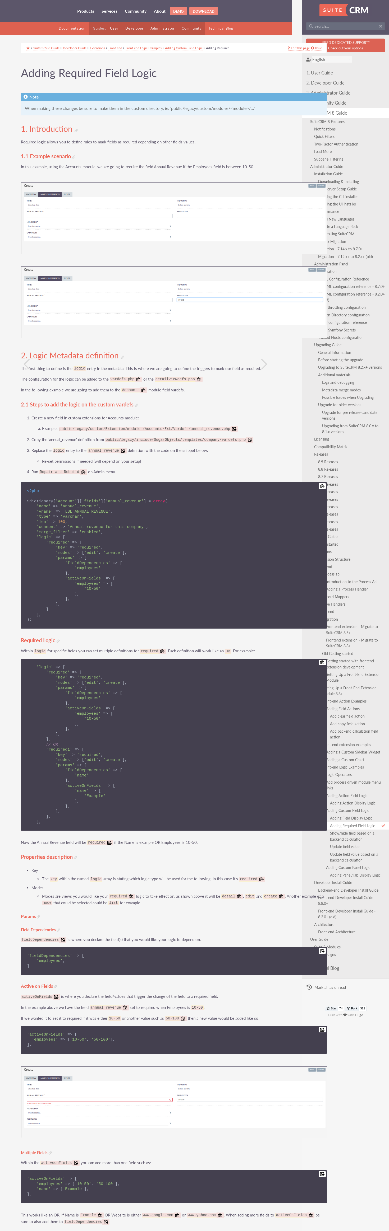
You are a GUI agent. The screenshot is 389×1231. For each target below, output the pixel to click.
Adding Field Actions (332, 691)
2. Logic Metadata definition (77, 329)
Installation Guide (318, 174)
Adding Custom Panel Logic (338, 838)
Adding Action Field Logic (336, 766)
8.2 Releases (318, 502)
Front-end (316, 600)
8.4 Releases (318, 487)
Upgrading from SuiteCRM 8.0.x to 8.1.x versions (344, 417)
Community (136, 10)
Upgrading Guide (317, 339)
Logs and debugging (328, 376)
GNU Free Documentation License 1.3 (141, 1228)
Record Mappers (325, 585)
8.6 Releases (318, 472)
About (160, 10)
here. (114, 1198)
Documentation (72, 28)
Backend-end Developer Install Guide (338, 860)
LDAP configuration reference (332, 316)
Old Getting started (327, 641)
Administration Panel (321, 264)
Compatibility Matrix (320, 435)
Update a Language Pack (328, 226)
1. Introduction (53, 133)
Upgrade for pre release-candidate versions (346, 406)
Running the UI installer (327, 204)
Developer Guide (315, 83)
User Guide (309, 73)
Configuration (315, 271)
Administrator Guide (318, 93)
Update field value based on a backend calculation (351, 827)
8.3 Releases (318, 495)
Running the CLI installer (327, 196)
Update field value (334, 817)
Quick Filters (314, 136)
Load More (312, 151)
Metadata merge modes (331, 384)
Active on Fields (43, 966)
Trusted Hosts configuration (330, 331)
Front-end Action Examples (334, 683)
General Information (324, 346)
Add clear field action (337, 698)
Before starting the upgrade (330, 354)
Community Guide (316, 103)
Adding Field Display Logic (341, 788)
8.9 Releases (318, 450)
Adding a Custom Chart (335, 736)
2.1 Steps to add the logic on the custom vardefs (84, 378)
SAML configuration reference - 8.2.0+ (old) (347, 294)
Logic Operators (328, 751)
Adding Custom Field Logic (337, 781)
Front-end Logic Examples (333, 743)
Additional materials (324, 369)
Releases (311, 442)
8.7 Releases (318, 465)
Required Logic (44, 614)
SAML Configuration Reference (333, 279)
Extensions (312, 539)
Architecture (314, 883)
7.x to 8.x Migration (320, 241)
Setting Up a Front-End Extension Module (350, 662)
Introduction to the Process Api (341, 570)
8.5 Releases (318, 480)
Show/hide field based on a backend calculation (349, 807)
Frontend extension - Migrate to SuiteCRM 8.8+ (342, 631)
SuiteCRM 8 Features (317, 121)
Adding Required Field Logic (352, 796)
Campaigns (317, 913)
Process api (321, 562)
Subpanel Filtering (318, 159)
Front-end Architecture (326, 890)
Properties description (53, 831)
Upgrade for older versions (329, 399)
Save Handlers (323, 592)
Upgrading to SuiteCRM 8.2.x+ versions (340, 361)
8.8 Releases (318, 457)
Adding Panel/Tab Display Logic (345, 845)
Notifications (314, 129)
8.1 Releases (318, 510)
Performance (318, 211)
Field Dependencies (45, 910)
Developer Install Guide (323, 853)
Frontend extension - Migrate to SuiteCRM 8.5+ (342, 617)
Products (85, 10)
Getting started (316, 532)
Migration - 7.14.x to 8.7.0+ (330, 249)
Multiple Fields (40, 1118)
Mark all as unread (316, 946)
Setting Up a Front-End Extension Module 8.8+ (346, 673)
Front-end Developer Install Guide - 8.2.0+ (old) (346, 875)
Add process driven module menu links (347, 758)
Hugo (354, 974)
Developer (134, 28)
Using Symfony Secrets (326, 324)
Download (203, 11)
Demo (178, 11)
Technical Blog (221, 28)
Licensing (311, 427)
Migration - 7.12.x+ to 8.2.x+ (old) (335, 256)
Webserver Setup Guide (327, 189)
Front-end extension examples (336, 721)
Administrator (162, 28)
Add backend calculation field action (349, 713)
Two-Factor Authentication (326, 144)
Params (34, 897)
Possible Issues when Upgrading (337, 391)
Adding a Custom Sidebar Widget (343, 728)
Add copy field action (337, 706)
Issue (255, 52)
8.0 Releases (318, 517)
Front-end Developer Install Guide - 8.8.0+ (342, 868)
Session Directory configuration (333, 309)
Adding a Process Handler (337, 577)
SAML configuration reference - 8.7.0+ (343, 286)
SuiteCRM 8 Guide (316, 113)
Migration (320, 607)
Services (109, 10)
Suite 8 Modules (317, 905)
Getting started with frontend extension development (348, 652)
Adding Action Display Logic (342, 773)
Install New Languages (326, 219)
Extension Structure (324, 547)
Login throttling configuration (331, 301)
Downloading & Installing (328, 181)
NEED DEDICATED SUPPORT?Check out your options (340, 45)
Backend (315, 555)
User (114, 28)
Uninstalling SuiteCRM (326, 234)
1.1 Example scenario (52, 161)
